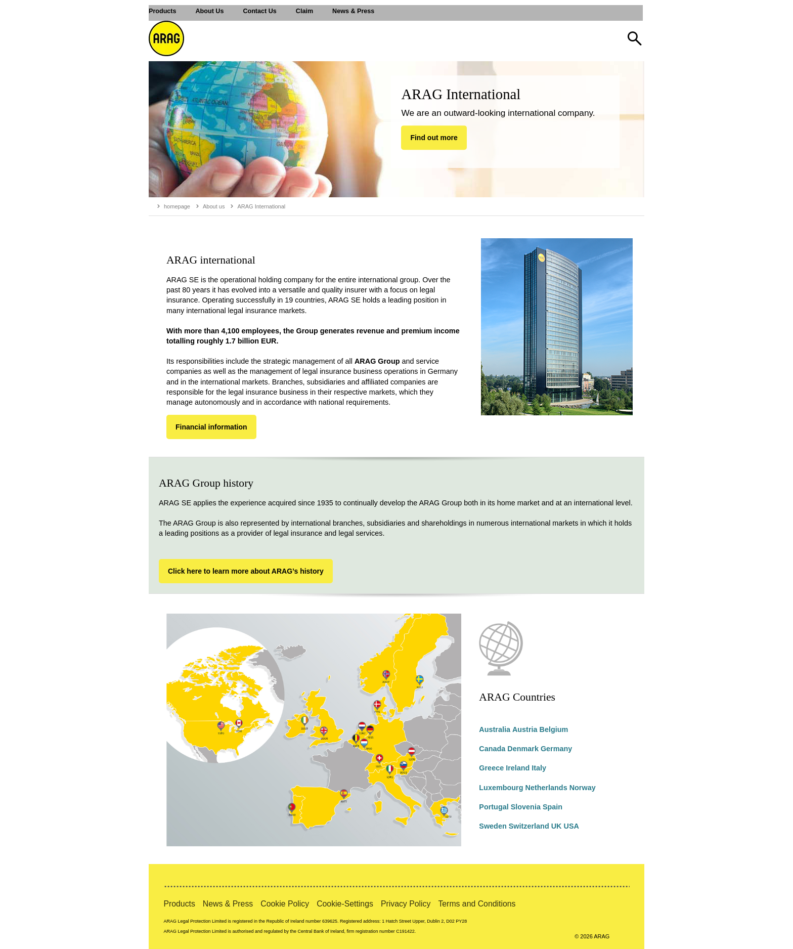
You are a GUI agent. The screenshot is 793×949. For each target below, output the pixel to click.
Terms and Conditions (476, 903)
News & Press (228, 903)
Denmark (523, 749)
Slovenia (526, 807)
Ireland (518, 768)
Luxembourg (501, 788)
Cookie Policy (284, 903)
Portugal (493, 807)
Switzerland (529, 826)
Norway (582, 788)
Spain (552, 807)
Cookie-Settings (345, 903)
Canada (492, 749)
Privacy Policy (406, 903)
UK (556, 826)
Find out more (433, 138)
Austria (525, 729)
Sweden (492, 826)
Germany (556, 749)
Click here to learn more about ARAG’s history (246, 571)
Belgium (554, 729)
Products (179, 903)
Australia (494, 729)
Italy (539, 768)
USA (571, 826)
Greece (491, 768)
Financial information (211, 427)
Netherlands (546, 788)
